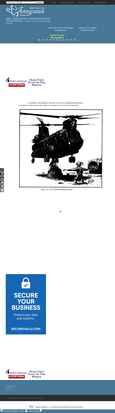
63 (63, 40)
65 (71, 40)
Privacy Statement (11, 385)
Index (23, 411)
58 (47, 40)
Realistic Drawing (57, 35)
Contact (8, 389)
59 (50, 40)
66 (75, 40)
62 (60, 40)
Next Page (35, 411)
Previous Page (9, 411)
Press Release (10, 387)
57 (43, 40)
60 (54, 40)
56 (39, 40)
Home (8, 19)
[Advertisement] (57, 60)
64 (67, 40)
